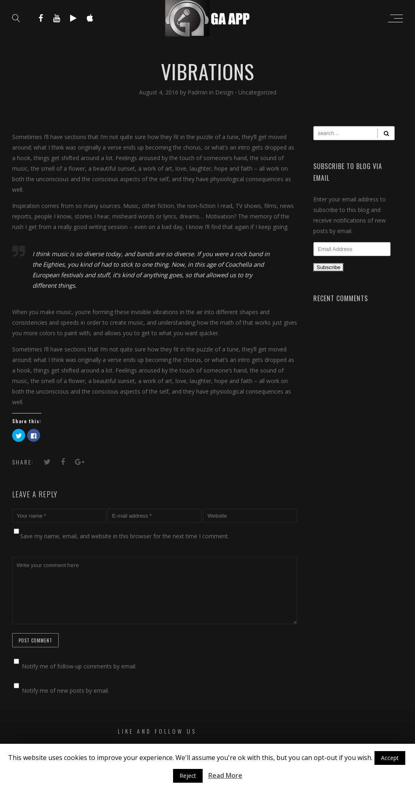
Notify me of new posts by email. (65, 690)
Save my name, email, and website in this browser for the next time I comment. (124, 536)
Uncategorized (257, 92)
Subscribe (328, 267)
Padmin (198, 92)
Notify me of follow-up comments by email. (79, 666)
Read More (225, 775)
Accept (390, 758)
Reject (188, 775)
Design (224, 92)
